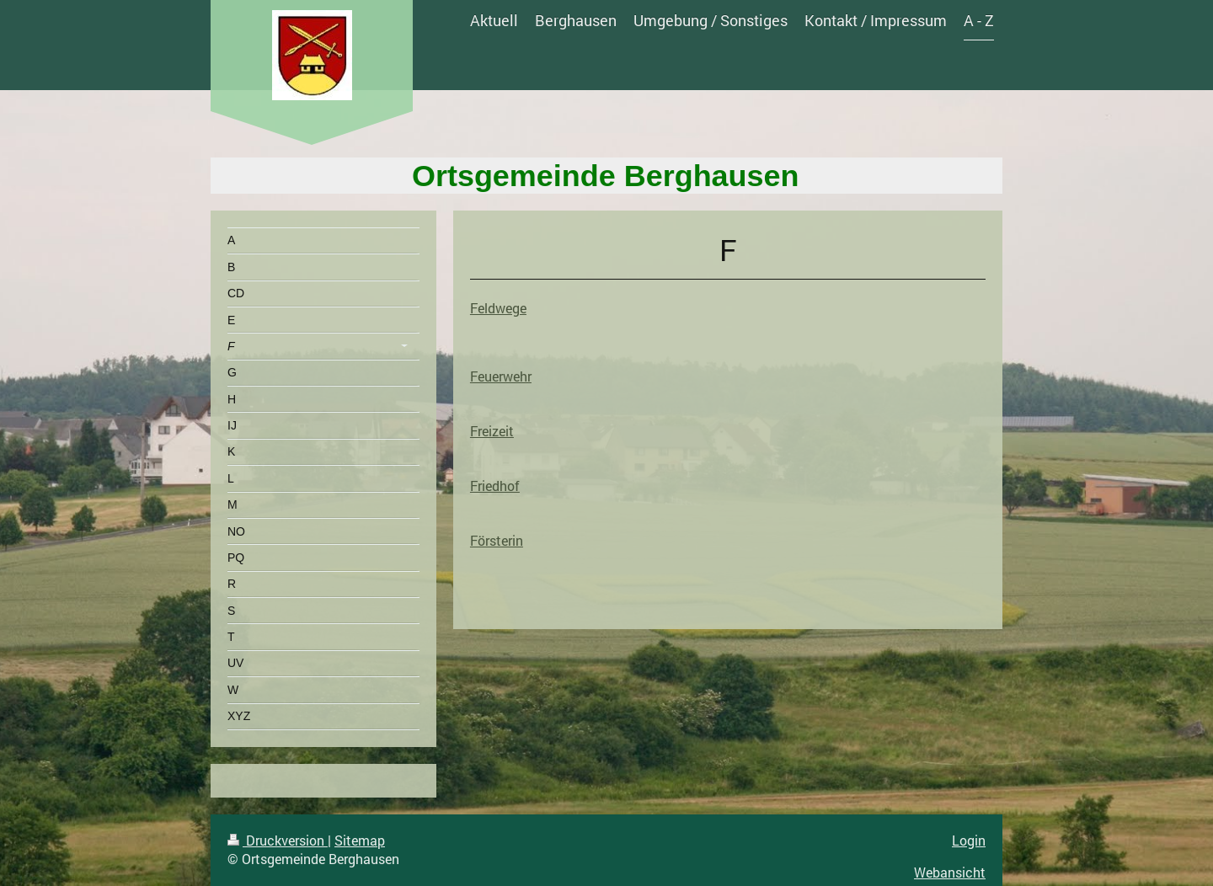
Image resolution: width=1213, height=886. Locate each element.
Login (969, 840)
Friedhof (495, 485)
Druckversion (277, 840)
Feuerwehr (501, 376)
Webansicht (950, 872)
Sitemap (359, 840)
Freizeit (492, 431)
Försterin (496, 540)
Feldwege (498, 308)
